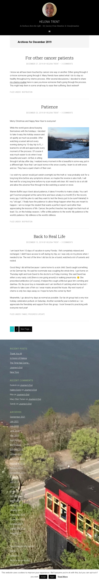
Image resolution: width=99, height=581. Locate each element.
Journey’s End (16, 367)
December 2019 (17, 459)
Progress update (36, 314)
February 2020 (16, 449)
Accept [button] (43, 577)
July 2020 (14, 426)
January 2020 (16, 454)
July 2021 (14, 421)
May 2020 (14, 435)
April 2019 (14, 496)
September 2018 (17, 528)
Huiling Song (15, 390)
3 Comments (67, 64)
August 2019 (15, 477)
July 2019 (14, 482)
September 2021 (17, 417)
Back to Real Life (49, 236)
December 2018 (17, 514)
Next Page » (26, 329)
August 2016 (15, 533)
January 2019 (16, 510)
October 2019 (16, 468)
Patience (49, 107)
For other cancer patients (50, 58)
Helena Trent (49, 22)
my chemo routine (18, 82)
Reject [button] (52, 577)
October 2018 (16, 524)
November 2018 (17, 519)
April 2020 (14, 440)
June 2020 (14, 431)
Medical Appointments (20, 560)
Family (24, 314)
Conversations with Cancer (22, 546)
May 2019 (14, 491)
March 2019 (15, 500)
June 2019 (14, 486)
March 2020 (15, 445)
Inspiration (27, 92)
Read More (63, 577)
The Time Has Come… (20, 363)
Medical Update (17, 565)
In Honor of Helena (18, 358)
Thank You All (16, 353)
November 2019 (17, 463)
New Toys (14, 372)
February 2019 (16, 505)
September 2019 (17, 472)
